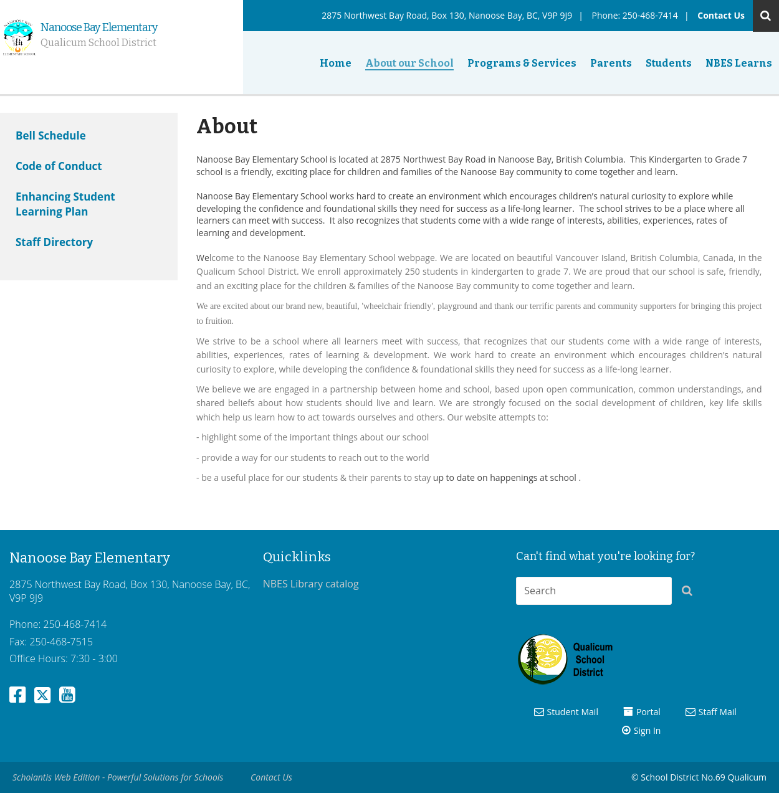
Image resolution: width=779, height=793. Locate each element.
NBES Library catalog (311, 584)
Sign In (647, 730)
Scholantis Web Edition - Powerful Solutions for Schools (117, 777)
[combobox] (594, 591)
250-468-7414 (650, 15)
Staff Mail (718, 712)
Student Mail (572, 712)
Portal (648, 712)
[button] (690, 593)
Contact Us (721, 15)
